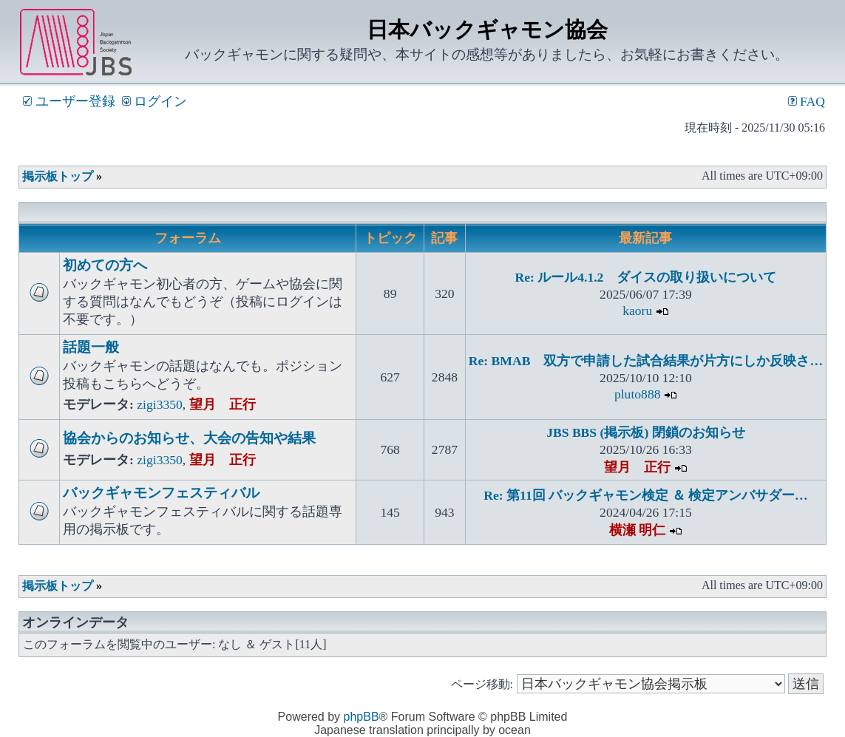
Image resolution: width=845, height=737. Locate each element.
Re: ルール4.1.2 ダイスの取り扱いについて (645, 277)
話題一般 (91, 347)
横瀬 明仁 (637, 530)
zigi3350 (160, 404)
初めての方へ (105, 265)
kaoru (637, 310)
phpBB (361, 716)
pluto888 (637, 394)
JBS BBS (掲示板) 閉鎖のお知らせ (645, 432)
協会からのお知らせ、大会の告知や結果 (189, 438)
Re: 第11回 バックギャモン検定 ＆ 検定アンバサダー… (645, 495)
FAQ (806, 101)
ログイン (154, 101)
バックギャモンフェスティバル (161, 492)
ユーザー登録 (69, 101)
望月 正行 (222, 404)
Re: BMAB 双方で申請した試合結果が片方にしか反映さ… (646, 360)
